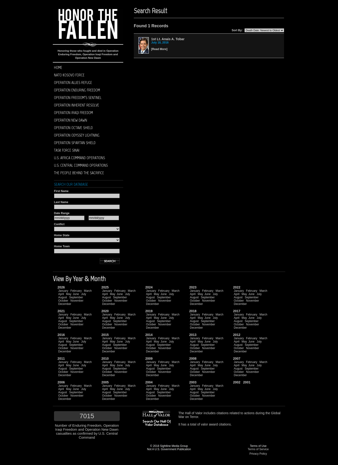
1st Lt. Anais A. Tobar (167, 39)
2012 (236, 335)
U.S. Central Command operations (81, 165)
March (88, 290)
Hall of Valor (194, 413)
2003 (192, 382)
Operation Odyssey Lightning (77, 135)
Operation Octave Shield (73, 127)
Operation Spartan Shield (75, 142)
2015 (105, 335)
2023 (192, 287)
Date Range (61, 213)
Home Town (62, 246)
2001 (246, 382)
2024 (149, 287)
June (76, 294)
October (63, 300)
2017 (236, 311)
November (76, 300)
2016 (61, 335)
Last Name (61, 202)
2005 (105, 382)
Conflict (59, 224)
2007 (236, 358)
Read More (159, 49)
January (63, 290)
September (76, 297)
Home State (61, 235)
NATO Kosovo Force (69, 75)
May (68, 294)
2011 (61, 358)
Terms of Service (258, 449)
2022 (236, 287)
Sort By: (237, 30)
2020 (105, 311)
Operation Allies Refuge (73, 82)
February (76, 290)
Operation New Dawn (70, 120)
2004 (149, 382)
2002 (236, 382)
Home (58, 67)
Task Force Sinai (66, 150)
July (83, 294)
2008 (192, 358)
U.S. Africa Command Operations (79, 157)
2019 (149, 311)
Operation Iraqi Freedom (73, 112)
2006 (61, 382)
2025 (105, 287)
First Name (61, 191)
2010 (105, 358)
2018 (192, 311)
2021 (61, 311)
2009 (149, 358)
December (64, 304)
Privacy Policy (258, 453)
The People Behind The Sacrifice (79, 172)
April (61, 294)
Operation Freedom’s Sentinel (77, 97)
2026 (61, 287)
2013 (192, 335)
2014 (149, 335)
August (62, 297)
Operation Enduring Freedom (77, 90)
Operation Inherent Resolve (76, 105)
